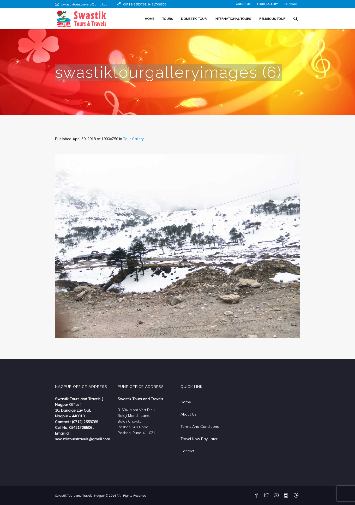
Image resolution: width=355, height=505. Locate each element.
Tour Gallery (133, 138)
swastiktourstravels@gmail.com (85, 4)
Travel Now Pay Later (199, 438)
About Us (188, 414)
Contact (187, 451)
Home (185, 402)
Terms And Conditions (199, 426)
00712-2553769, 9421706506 (144, 4)
